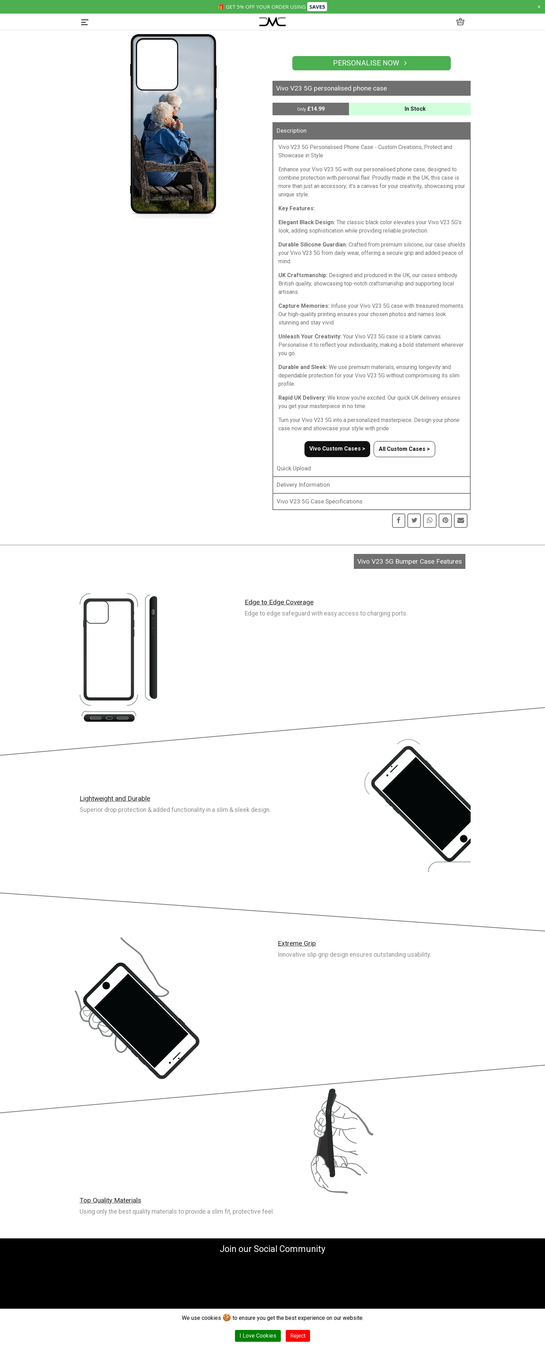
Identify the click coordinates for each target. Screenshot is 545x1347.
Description (292, 130)
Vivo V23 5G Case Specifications (320, 501)
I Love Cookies (257, 1335)
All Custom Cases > (404, 449)
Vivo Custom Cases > (337, 448)
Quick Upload (294, 468)
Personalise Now (371, 63)
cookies (211, 1318)
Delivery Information (303, 484)
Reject (298, 1335)
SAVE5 (317, 6)
